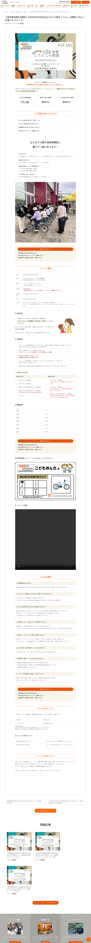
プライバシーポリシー (47, 932)
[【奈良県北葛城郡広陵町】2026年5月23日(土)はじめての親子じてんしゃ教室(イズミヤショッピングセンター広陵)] (45, 846)
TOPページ (8, 930)
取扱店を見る (45, 908)
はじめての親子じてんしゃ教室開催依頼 (14, 932)
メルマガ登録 (74, 6)
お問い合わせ (66, 6)
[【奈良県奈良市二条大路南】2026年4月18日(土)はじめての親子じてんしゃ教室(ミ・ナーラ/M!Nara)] (72, 846)
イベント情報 (85, 2)
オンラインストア (21, 6)
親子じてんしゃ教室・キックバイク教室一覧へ (45, 868)
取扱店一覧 (43, 6)
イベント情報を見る (15, 908)
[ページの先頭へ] (88, 939)
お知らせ (75, 930)
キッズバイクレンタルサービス (54, 6)
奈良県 (21, 23)
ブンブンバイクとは (5, 6)
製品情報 (13, 6)
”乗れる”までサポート (84, 6)
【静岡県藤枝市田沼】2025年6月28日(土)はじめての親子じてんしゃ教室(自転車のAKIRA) (24, 802)
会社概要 (37, 932)
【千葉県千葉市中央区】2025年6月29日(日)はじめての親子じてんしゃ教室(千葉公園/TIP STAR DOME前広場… (66, 802)
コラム (37, 6)
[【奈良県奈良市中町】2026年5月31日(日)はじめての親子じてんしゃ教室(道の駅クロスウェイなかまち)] (18, 846)
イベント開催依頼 (76, 2)
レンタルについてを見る (76, 908)
